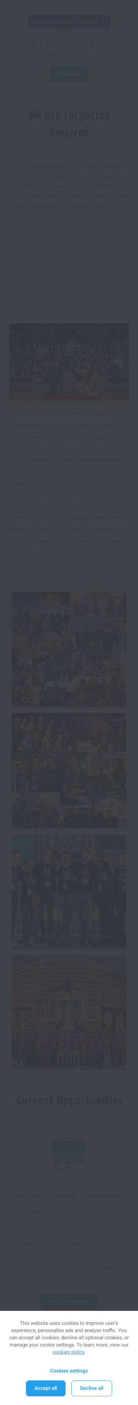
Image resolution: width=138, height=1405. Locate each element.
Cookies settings (69, 1371)
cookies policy (68, 1352)
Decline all (91, 1388)
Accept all (46, 1388)
